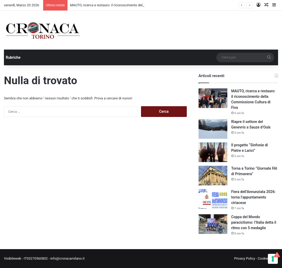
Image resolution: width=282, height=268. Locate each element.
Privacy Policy (244, 258)
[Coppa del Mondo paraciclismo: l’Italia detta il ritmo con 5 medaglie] (213, 224)
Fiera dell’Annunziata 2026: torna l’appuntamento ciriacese (253, 197)
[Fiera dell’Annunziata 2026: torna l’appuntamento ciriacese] (213, 199)
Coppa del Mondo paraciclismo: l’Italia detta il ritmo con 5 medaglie (253, 222)
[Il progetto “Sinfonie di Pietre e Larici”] (213, 152)
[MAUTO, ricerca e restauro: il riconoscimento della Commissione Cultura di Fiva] (213, 98)
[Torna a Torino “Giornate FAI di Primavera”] (213, 175)
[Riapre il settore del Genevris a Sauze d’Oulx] (213, 129)
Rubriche (13, 57)
